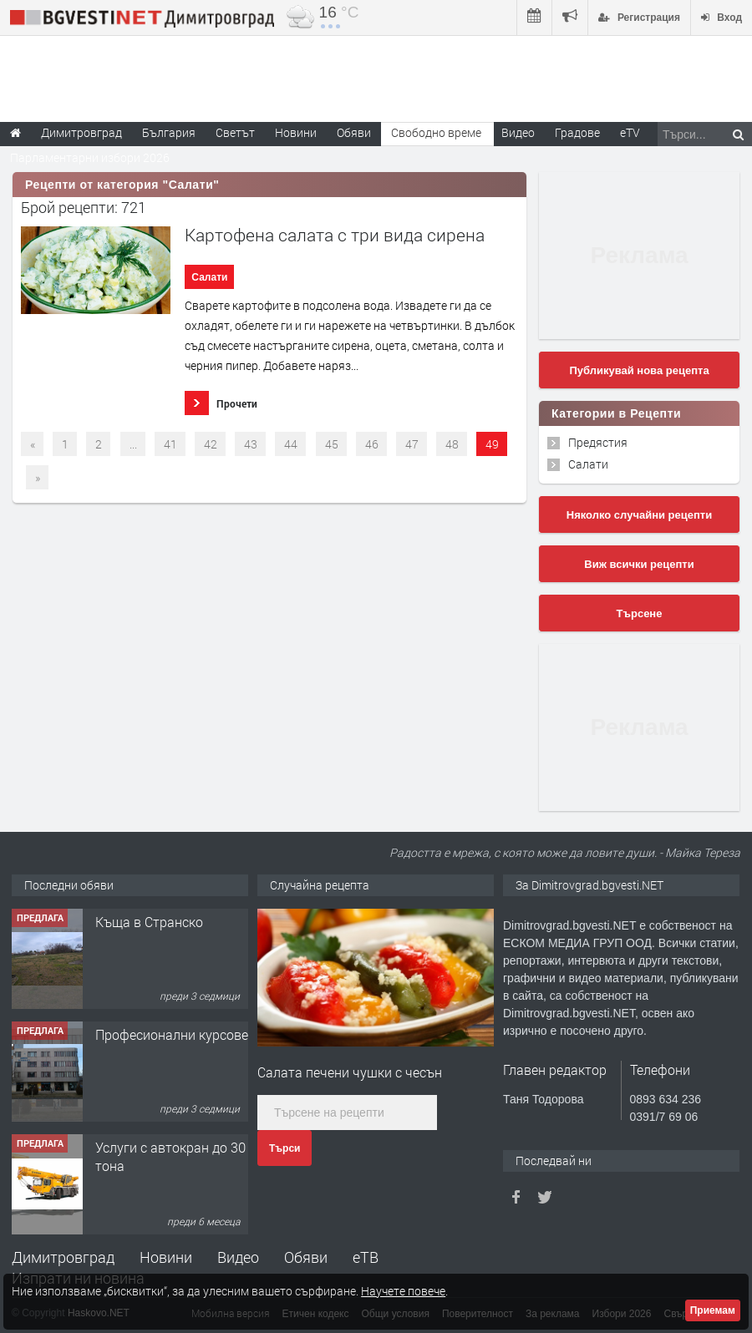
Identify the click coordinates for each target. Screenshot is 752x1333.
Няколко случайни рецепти (639, 515)
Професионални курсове (171, 1034)
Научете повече (403, 1291)
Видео (238, 1257)
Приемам (712, 1310)
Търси (284, 1148)
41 (170, 444)
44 (290, 444)
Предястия (598, 442)
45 (331, 444)
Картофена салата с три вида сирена (335, 235)
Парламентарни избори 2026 (90, 157)
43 (250, 444)
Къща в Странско (149, 921)
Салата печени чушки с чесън (349, 1072)
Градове (577, 132)
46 (372, 444)
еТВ (366, 1257)
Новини (296, 132)
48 (452, 444)
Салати (209, 277)
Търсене (640, 613)
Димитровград (63, 1257)
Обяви (306, 1257)
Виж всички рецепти (639, 564)
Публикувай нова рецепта (639, 370)
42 (210, 444)
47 (412, 444)
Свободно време (436, 132)
